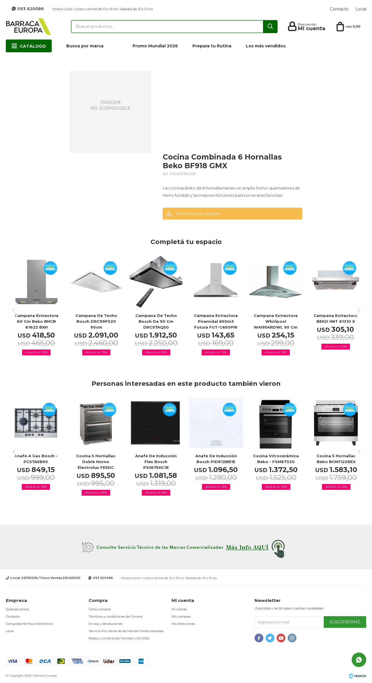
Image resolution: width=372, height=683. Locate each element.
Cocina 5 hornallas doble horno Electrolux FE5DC (95, 461)
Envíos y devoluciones (105, 624)
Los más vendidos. (266, 46)
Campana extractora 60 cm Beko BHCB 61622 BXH (36, 321)
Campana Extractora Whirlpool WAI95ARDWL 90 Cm (276, 321)
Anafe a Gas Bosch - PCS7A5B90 (36, 458)
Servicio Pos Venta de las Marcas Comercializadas (126, 631)
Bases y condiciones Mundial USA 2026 (119, 638)
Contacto (339, 9)
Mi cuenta (179, 609)
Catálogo (33, 46)
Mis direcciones (183, 624)
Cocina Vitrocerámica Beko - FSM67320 (276, 458)
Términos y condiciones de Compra (115, 616)
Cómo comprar (100, 609)
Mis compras (181, 616)
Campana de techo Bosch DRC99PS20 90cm (96, 321)
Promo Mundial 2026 (155, 46)
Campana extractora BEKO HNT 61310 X (335, 318)
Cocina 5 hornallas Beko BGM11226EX (336, 458)
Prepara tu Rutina (211, 46)
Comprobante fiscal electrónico (29, 624)
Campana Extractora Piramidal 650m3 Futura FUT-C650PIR (216, 321)
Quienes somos (17, 609)
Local (360, 9)
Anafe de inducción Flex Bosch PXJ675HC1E (156, 461)
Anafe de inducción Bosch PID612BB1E (216, 458)
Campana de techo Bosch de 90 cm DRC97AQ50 (156, 321)
